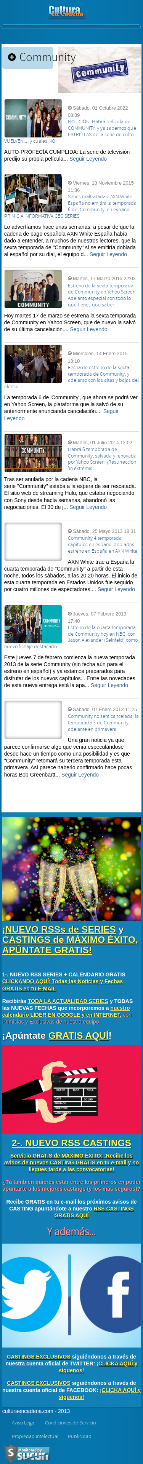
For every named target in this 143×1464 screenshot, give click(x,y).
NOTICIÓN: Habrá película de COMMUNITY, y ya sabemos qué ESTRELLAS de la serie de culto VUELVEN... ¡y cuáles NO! (70, 131)
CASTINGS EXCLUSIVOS (38, 1357)
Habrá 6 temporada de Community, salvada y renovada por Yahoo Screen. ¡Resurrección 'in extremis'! (102, 459)
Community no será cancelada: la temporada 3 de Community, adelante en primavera (103, 722)
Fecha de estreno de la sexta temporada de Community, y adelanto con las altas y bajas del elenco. (71, 377)
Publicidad (80, 1437)
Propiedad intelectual (35, 1437)
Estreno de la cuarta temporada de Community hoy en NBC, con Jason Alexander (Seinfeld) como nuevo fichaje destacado (71, 637)
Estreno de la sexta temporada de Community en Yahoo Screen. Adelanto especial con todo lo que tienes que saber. (102, 295)
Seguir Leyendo (88, 159)
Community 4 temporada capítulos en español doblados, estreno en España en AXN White (102, 544)
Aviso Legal (23, 1423)
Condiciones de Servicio (70, 1423)
